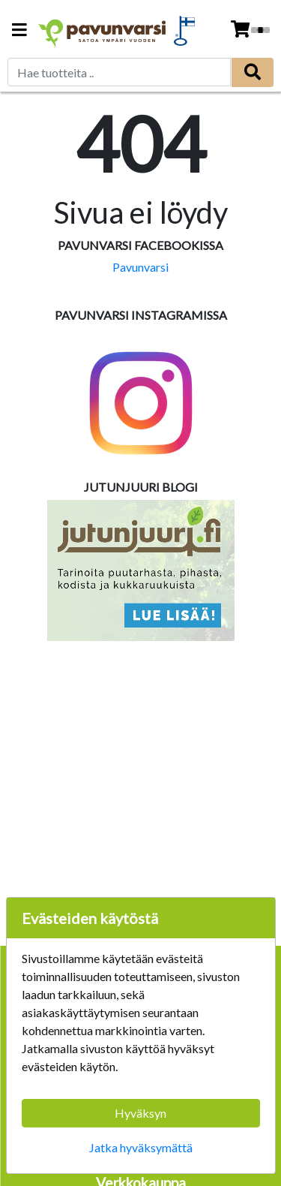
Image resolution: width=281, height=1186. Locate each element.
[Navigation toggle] (19, 31)
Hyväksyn (140, 1113)
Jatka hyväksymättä (141, 1147)
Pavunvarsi (140, 267)
